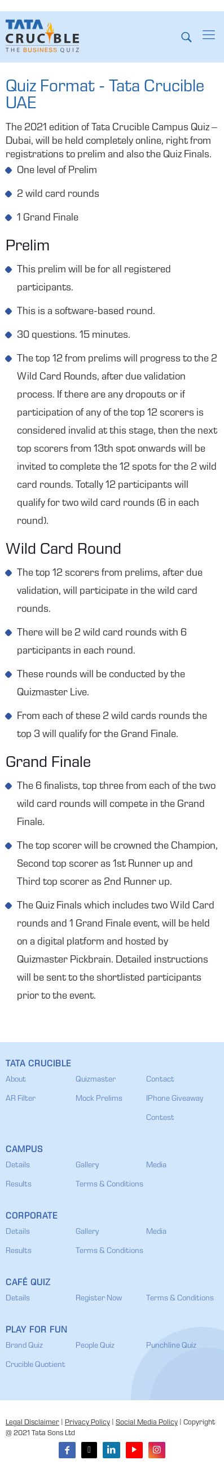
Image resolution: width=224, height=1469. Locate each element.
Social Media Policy (147, 1423)
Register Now (99, 1299)
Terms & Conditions (109, 1185)
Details (18, 1166)
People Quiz (95, 1346)
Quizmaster (96, 1080)
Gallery (87, 1166)
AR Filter (21, 1099)
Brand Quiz (24, 1346)
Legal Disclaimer (32, 1423)
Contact (160, 1080)
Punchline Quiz (171, 1346)
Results (19, 1185)
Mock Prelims (99, 1099)
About (16, 1080)
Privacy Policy (87, 1423)
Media (156, 1166)
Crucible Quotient (35, 1365)
